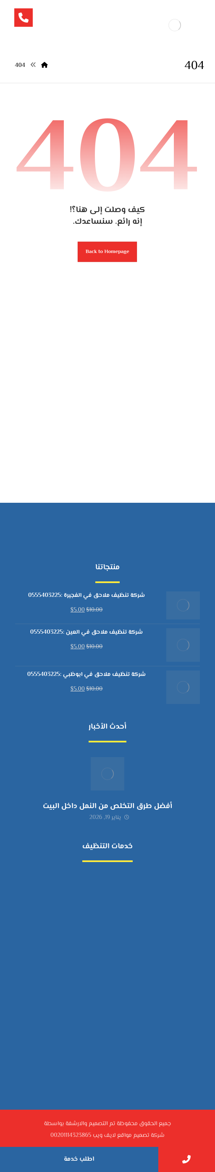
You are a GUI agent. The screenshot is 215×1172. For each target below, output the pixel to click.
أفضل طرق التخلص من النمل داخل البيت (107, 806)
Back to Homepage (107, 252)
